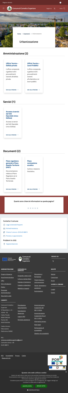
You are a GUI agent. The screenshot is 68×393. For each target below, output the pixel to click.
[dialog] (34, 381)
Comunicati (54, 277)
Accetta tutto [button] (27, 386)
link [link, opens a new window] (44, 382)
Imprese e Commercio (24, 282)
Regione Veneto (7, 2)
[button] (34, 390)
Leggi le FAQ (21, 316)
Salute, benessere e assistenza (40, 286)
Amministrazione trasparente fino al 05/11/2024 (40, 315)
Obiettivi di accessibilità (41, 333)
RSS (2, 356)
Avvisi (53, 281)
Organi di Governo (6, 274)
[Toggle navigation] (3, 8)
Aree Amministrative (7, 277)
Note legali (37, 325)
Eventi (53, 293)
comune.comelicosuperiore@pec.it (11, 340)
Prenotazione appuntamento (22, 306)
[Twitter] (54, 8)
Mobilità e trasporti (23, 288)
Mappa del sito (6, 358)
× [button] (66, 372)
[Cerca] (64, 8)
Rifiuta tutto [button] (41, 386)
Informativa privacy (40, 321)
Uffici (2, 281)
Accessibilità (9, 356)
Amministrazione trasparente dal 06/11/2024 (39, 307)
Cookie (24, 356)
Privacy (17, 356)
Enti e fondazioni (6, 284)
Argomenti (26, 34)
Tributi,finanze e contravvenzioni (39, 281)
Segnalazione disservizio (22, 312)
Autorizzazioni (38, 291)
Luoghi (53, 289)
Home (19, 34)
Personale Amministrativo (5, 291)
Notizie (53, 274)
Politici (3, 287)
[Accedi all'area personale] (60, 2)
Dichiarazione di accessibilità (39, 329)
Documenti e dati (6, 296)
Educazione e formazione (38, 275)
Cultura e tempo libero (24, 279)
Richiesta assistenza (24, 320)
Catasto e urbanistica (24, 285)
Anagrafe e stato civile (24, 276)
